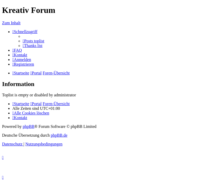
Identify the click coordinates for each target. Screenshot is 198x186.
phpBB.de (59, 135)
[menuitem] (33, 41)
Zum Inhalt (11, 23)
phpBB (28, 126)
